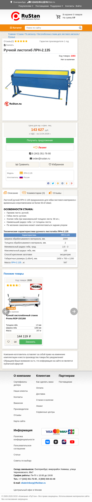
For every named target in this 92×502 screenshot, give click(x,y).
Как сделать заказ (44, 382)
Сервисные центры (45, 412)
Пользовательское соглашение (22, 447)
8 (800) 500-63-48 (47, 479)
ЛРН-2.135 (16, 262)
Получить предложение (40, 140)
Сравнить (22, 164)
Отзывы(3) (9, 41)
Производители (21, 409)
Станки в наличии (44, 400)
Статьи (17, 454)
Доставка (40, 394)
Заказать (30, 342)
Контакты (69, 6)
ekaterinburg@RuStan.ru (33, 483)
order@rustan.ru (40, 158)
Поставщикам (42, 6)
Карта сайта (19, 421)
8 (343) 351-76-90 (40, 153)
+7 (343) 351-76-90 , (28, 479)
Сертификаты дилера (20, 383)
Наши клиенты (21, 391)
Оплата (39, 388)
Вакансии (18, 403)
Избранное (56, 164)
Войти (78, 6)
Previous (6, 311)
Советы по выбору (22, 461)
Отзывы (17, 415)
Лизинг (40, 147)
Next (74, 311)
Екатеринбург (19, 2)
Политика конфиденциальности (24, 438)
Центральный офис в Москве (28, 490)
